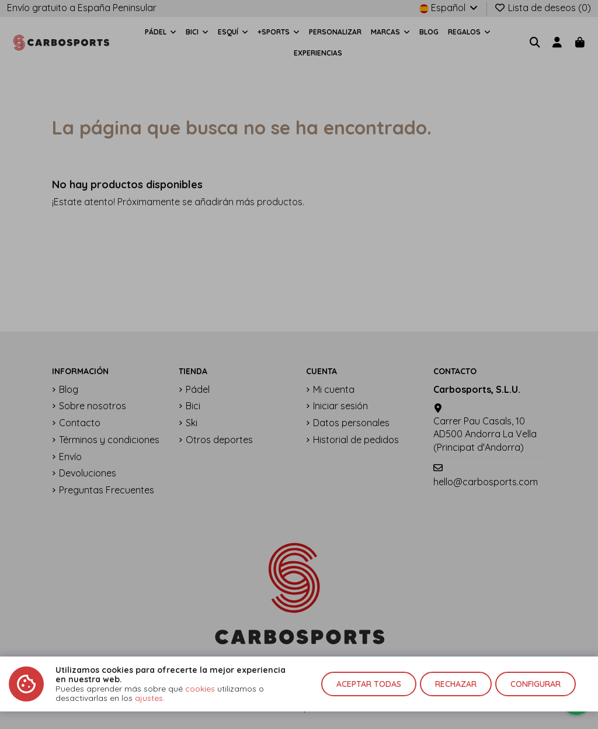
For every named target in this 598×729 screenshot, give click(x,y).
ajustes (149, 698)
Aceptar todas (368, 684)
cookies (200, 688)
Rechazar (456, 684)
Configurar (535, 684)
